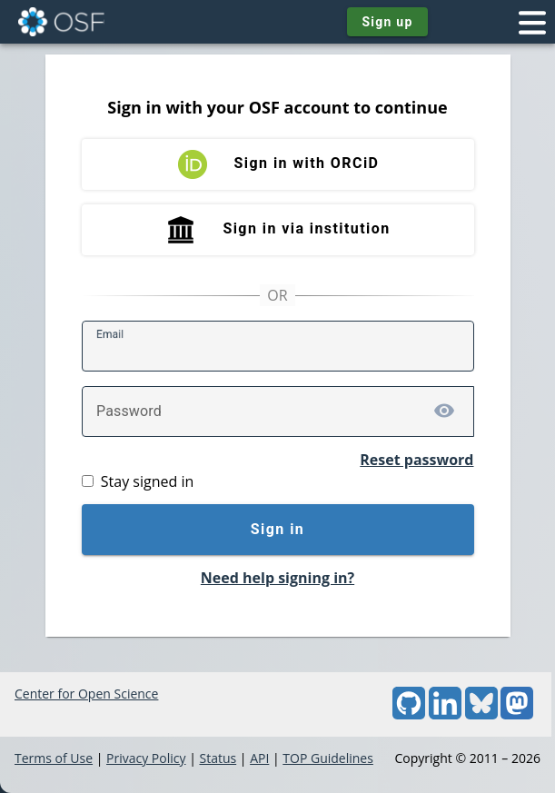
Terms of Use (54, 758)
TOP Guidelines (327, 758)
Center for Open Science (86, 693)
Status (217, 758)
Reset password (416, 460)
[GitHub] (408, 714)
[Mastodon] (516, 714)
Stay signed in (147, 481)
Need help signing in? (277, 578)
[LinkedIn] (445, 714)
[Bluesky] (481, 714)
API (259, 758)
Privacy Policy (145, 758)
